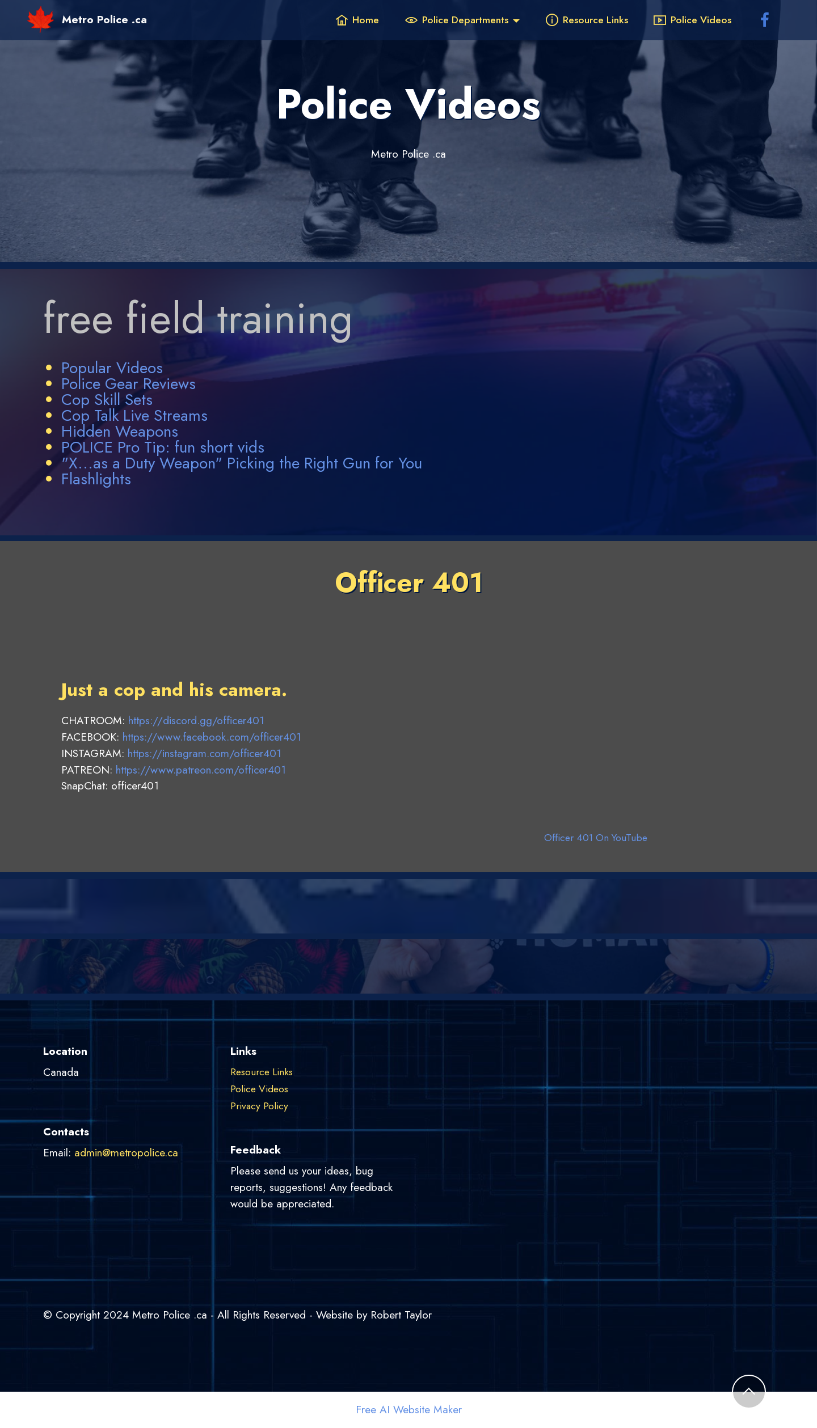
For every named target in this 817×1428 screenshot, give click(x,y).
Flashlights (96, 479)
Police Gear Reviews (128, 383)
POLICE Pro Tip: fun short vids (162, 447)
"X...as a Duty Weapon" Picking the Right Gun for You (241, 463)
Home (357, 19)
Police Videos (692, 19)
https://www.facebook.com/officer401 (212, 737)
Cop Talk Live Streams (134, 415)
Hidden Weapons (119, 431)
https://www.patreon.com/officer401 (201, 770)
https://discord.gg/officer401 (196, 720)
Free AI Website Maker (409, 1409)
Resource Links (587, 19)
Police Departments (456, 19)
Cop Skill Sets (107, 399)
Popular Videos (112, 367)
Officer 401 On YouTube (595, 837)
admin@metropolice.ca (126, 1152)
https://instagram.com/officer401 (204, 753)
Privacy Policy (259, 1106)
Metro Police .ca (104, 19)
